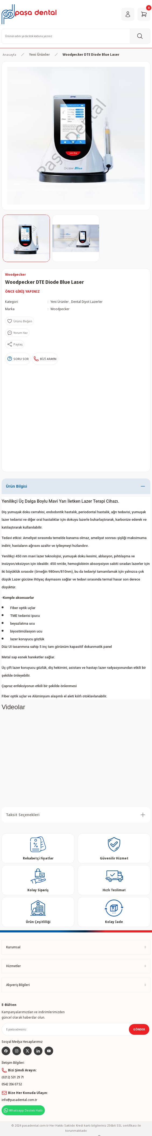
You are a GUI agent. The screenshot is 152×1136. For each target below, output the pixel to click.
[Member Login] (127, 14)
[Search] (76, 36)
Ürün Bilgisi (16, 486)
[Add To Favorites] (19, 321)
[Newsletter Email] (76, 1029)
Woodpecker (60, 309)
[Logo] (29, 14)
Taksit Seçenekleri (22, 814)
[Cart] (143, 14)
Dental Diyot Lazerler (87, 301)
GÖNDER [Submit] (139, 1029)
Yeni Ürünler (59, 301)
